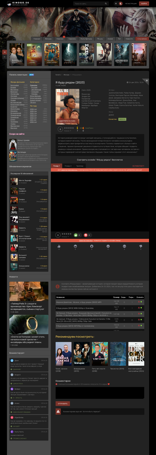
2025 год (33, 111)
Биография (15, 85)
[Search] (106, 3)
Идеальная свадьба (20, 412)
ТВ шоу (100, 39)
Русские (34, 87)
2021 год (33, 120)
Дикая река (17, 384)
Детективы (15, 94)
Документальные (17, 98)
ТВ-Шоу (33, 102)
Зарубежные (36, 89)
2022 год (33, 118)
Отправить (63, 404)
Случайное (142, 39)
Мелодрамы (15, 109)
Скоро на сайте (16, 134)
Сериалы (72, 39)
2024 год (33, 113)
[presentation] (4, 56)
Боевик (13, 87)
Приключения (16, 115)
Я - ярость (16, 398)
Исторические (16, 102)
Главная (37, 39)
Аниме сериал (35, 100)
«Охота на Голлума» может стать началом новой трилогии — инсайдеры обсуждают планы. (28, 339)
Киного (58, 75)
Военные (14, 92)
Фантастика (15, 126)
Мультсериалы (35, 98)
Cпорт (13, 119)
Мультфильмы (86, 39)
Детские (14, 96)
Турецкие (35, 92)
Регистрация (131, 4)
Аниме (110, 39)
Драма (13, 100)
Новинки (60, 39)
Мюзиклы (14, 111)
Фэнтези (14, 128)
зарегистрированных (69, 170)
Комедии (14, 107)
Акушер (15, 426)
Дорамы (34, 94)
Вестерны (14, 89)
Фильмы (48, 39)
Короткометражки (17, 104)
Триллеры (14, 122)
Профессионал (18, 438)
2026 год (33, 109)
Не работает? (138, 166)
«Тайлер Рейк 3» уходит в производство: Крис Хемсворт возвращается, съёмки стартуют (27, 306)
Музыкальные (16, 113)
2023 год (33, 115)
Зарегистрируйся (85, 240)
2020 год (33, 122)
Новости (129, 39)
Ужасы (13, 124)
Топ (119, 39)
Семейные (15, 117)
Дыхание (16, 369)
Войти (144, 4)
